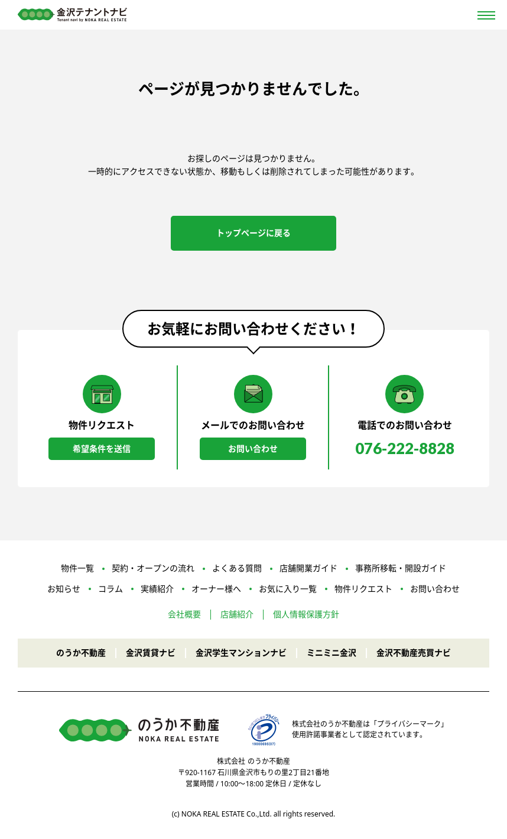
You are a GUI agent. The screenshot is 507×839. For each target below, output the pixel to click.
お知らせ (63, 588)
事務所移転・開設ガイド (400, 568)
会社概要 (184, 614)
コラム (110, 588)
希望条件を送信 (102, 448)
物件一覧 (77, 568)
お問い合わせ (253, 448)
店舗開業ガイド (308, 568)
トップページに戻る (253, 232)
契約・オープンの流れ (153, 568)
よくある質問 (237, 568)
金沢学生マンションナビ (241, 652)
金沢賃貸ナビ (151, 652)
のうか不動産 (81, 652)
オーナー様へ (216, 588)
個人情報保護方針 (306, 614)
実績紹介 (157, 588)
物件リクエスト (363, 588)
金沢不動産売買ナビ (413, 652)
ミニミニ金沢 (331, 652)
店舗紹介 (237, 614)
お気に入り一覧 (288, 588)
